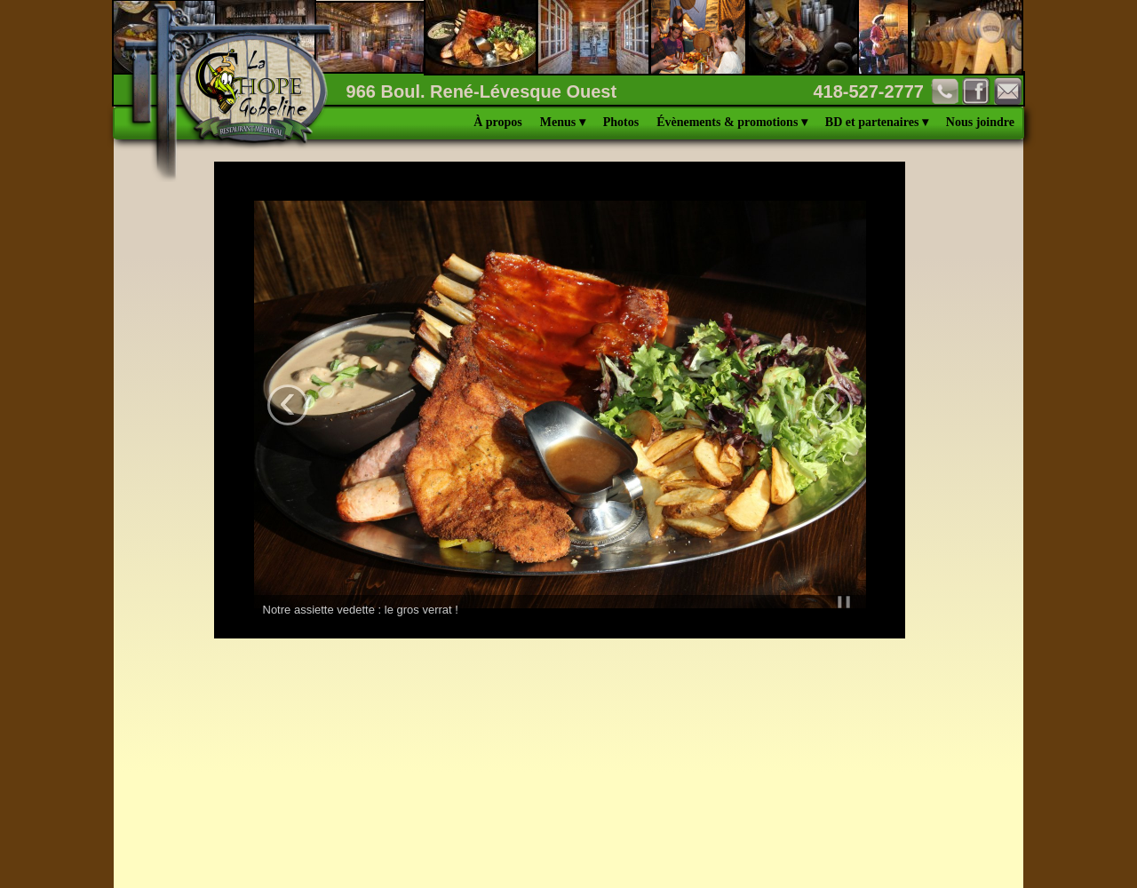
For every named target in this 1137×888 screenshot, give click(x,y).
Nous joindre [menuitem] (980, 122)
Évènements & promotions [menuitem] (731, 122)
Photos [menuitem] (621, 122)
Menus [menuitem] (562, 122)
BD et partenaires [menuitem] (876, 122)
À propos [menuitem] (497, 122)
